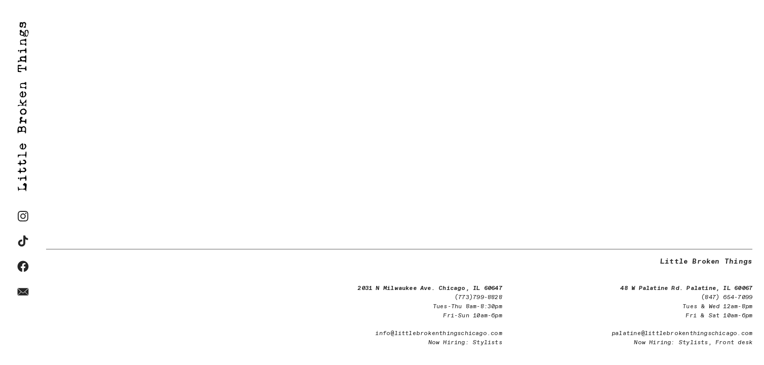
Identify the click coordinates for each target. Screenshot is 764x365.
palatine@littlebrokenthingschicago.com (682, 334)
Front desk (733, 343)
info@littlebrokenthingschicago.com (438, 334)
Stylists (487, 343)
